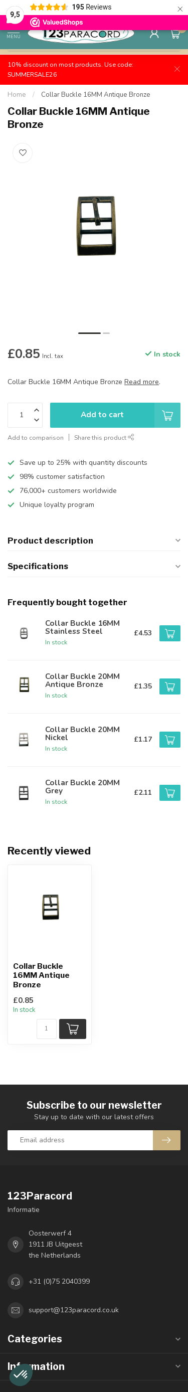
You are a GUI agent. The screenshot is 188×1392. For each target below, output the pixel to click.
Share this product (104, 437)
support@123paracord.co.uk (74, 1310)
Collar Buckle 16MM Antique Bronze (95, 94)
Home (17, 94)
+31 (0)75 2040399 (59, 1281)
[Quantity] (47, 1029)
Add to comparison (36, 437)
